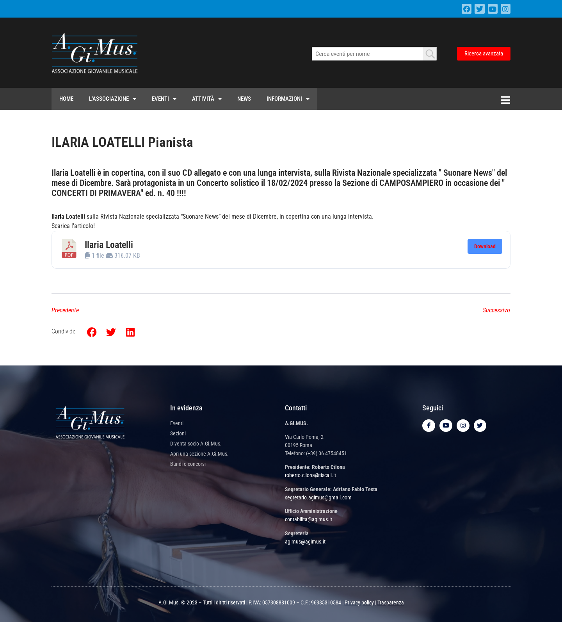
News (244, 98)
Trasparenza (390, 602)
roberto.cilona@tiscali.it (310, 475)
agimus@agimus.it (305, 541)
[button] (92, 332)
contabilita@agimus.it (308, 519)
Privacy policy (359, 602)
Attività (207, 99)
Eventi (164, 99)
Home (66, 98)
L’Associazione (112, 99)
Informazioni (288, 99)
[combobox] (374, 54)
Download (485, 246)
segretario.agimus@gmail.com (318, 497)
